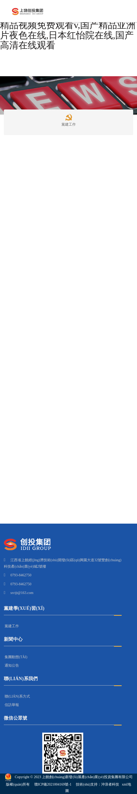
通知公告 (12, 665)
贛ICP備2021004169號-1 (52, 784)
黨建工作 (68, 119)
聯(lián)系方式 (17, 696)
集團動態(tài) (16, 657)
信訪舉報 (12, 705)
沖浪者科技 (110, 784)
